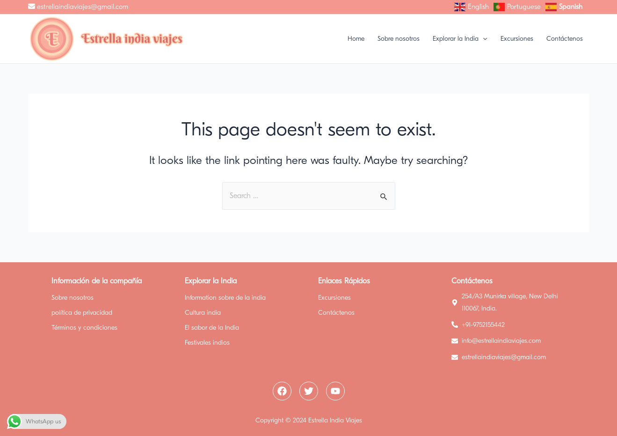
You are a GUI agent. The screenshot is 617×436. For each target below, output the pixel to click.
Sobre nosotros (72, 298)
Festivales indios (207, 343)
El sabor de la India (212, 328)
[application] (483, 39)
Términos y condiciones (84, 328)
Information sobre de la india (225, 298)
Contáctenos (336, 313)
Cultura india (203, 313)
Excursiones (334, 298)
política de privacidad (81, 313)
